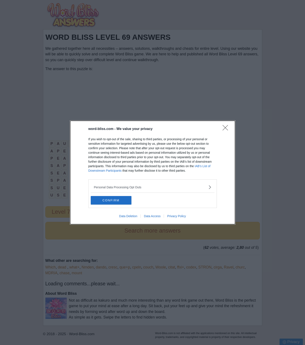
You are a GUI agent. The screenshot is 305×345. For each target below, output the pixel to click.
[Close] (227, 129)
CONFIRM (111, 200)
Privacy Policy (176, 216)
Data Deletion (128, 216)
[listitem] (152, 187)
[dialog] (152, 172)
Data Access (152, 216)
